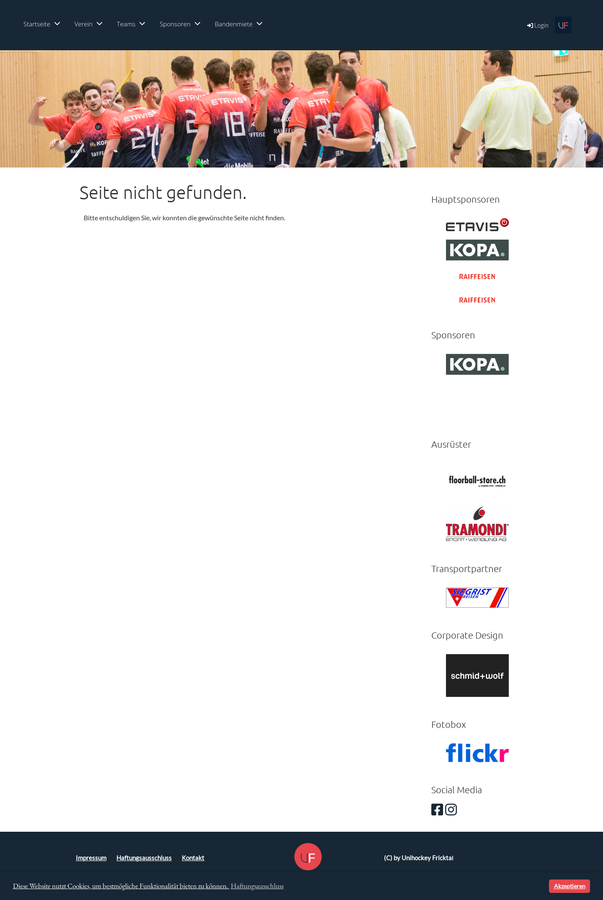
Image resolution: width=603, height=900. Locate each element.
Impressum (91, 857)
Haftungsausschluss (144, 857)
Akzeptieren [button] (569, 886)
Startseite (41, 24)
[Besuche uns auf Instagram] (451, 809)
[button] (541, 886)
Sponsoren (180, 24)
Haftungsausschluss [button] (257, 885)
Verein (88, 24)
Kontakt (193, 857)
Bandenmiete (238, 24)
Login (537, 25)
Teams (131, 24)
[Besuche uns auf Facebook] (437, 809)
